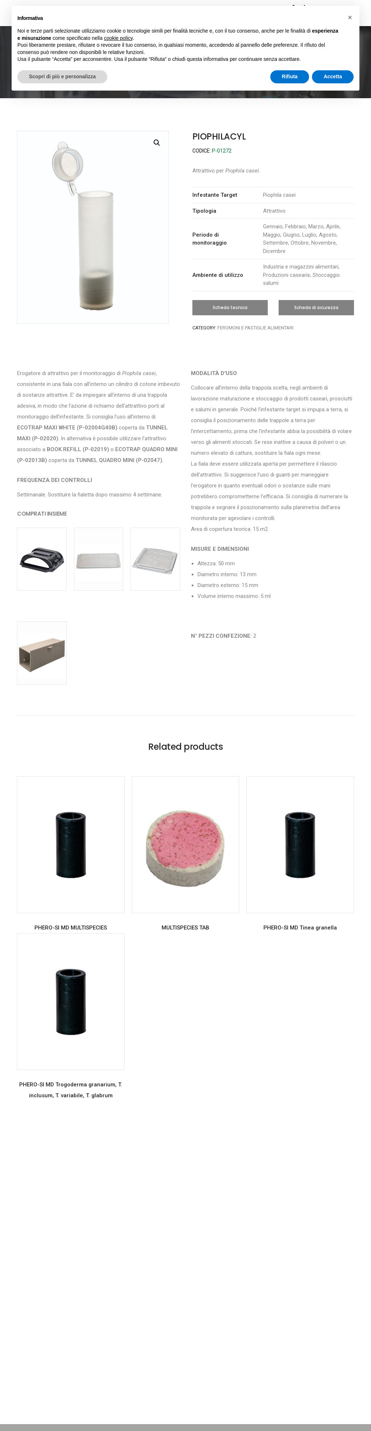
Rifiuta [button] (290, 76)
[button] (230, 307)
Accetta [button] (333, 76)
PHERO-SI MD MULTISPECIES (70, 927)
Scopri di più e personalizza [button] (62, 76)
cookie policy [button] (118, 38)
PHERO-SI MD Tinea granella (300, 927)
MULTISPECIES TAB (185, 927)
